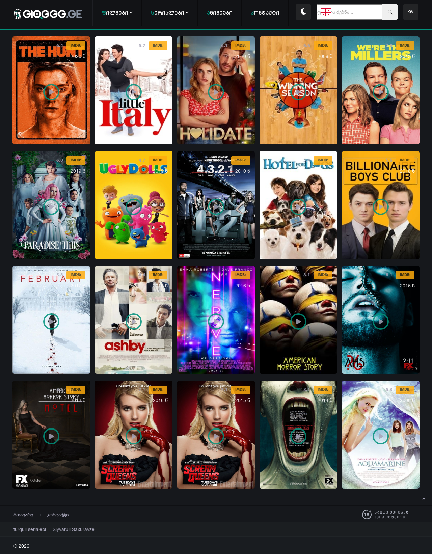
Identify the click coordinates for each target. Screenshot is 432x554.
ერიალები (170, 12)
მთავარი (23, 514)
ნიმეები (220, 12)
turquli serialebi (27, 529)
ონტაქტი (265, 12)
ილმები (117, 12)
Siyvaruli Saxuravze (65, 529)
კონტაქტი (58, 514)
